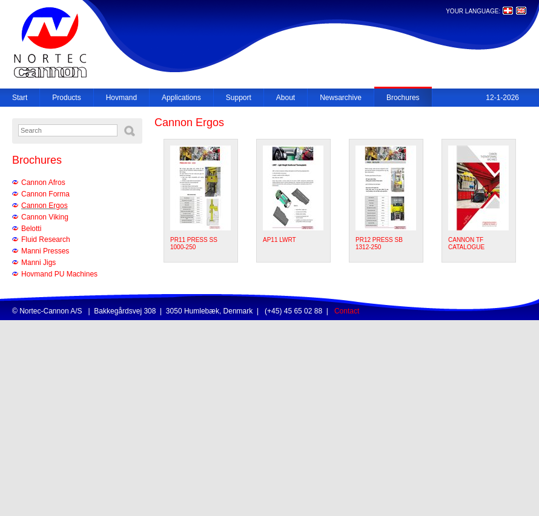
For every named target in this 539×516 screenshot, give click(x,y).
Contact (346, 311)
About (285, 97)
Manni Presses (45, 251)
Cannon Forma (45, 194)
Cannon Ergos (44, 205)
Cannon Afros (43, 182)
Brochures (403, 97)
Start (19, 97)
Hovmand (121, 97)
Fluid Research (45, 239)
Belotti (31, 228)
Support (238, 97)
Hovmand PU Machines (59, 274)
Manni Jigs (38, 262)
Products (66, 97)
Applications (181, 97)
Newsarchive (341, 97)
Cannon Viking (44, 217)
